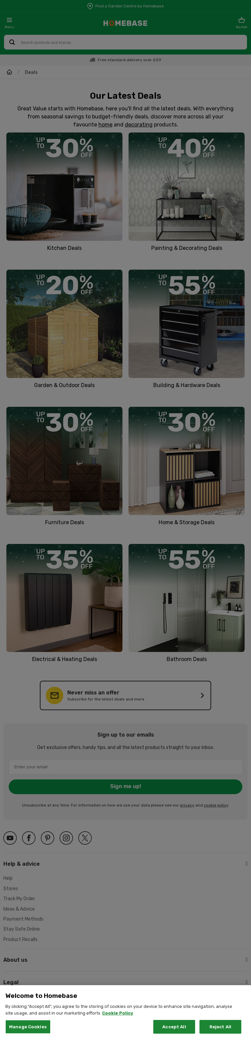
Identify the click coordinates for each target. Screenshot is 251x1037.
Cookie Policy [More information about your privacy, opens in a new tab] (117, 1018)
